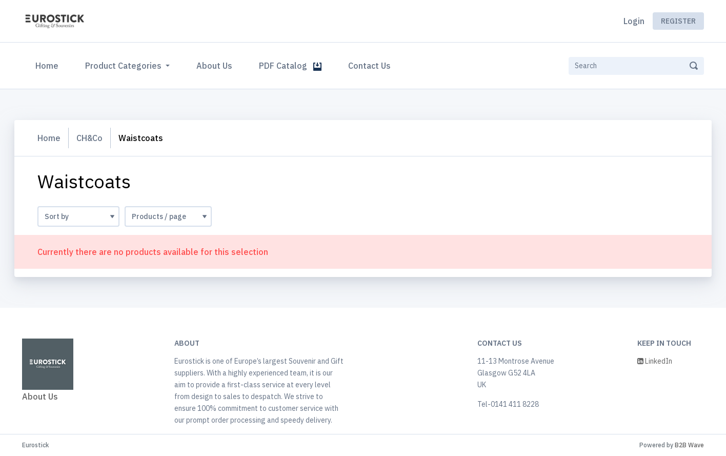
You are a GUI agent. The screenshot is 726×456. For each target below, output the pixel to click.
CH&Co (89, 138)
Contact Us (369, 66)
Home (49, 64)
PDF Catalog (290, 66)
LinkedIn (654, 361)
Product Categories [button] (124, 66)
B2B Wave (689, 445)
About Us (214, 66)
